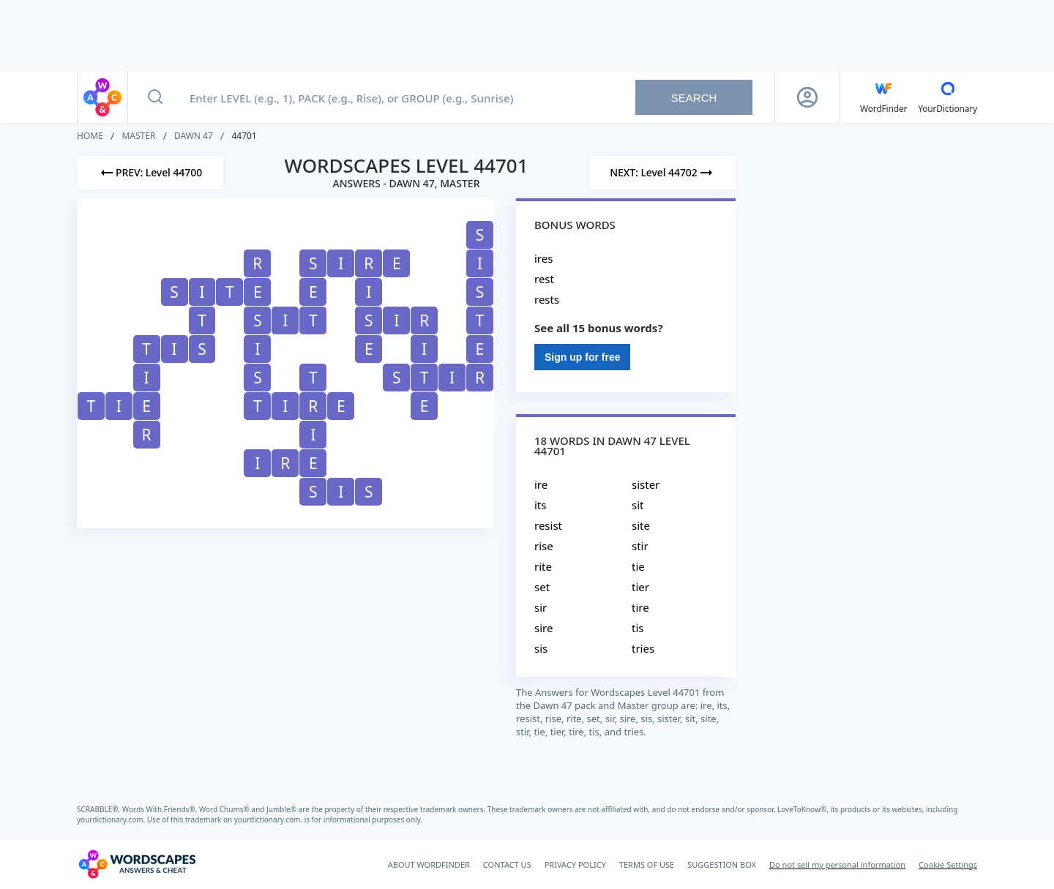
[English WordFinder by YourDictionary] (883, 97)
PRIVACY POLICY (575, 864)
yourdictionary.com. (112, 819)
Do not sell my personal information (837, 864)
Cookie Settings (948, 864)
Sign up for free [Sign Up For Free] (582, 357)
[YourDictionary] (947, 97)
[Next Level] (662, 173)
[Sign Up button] (807, 97)
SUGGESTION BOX (721, 864)
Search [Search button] (694, 97)
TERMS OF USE (646, 864)
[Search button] (155, 97)
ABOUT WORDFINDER (429, 864)
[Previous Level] (150, 173)
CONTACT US (507, 864)
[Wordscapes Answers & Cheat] (137, 864)
